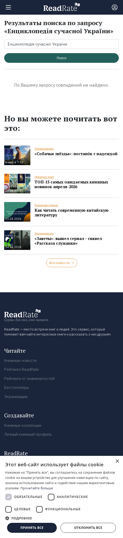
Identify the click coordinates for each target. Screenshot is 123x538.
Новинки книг (44, 177)
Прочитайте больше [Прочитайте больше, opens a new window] (36, 488)
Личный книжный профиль (28, 434)
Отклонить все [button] (88, 527)
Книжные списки (46, 205)
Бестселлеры (16, 387)
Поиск (61, 58)
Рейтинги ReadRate (21, 369)
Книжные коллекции (22, 425)
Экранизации (44, 148)
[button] (61, 518)
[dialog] (61, 497)
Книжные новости (20, 360)
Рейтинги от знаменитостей (29, 378)
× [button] (117, 461)
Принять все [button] (31, 527)
